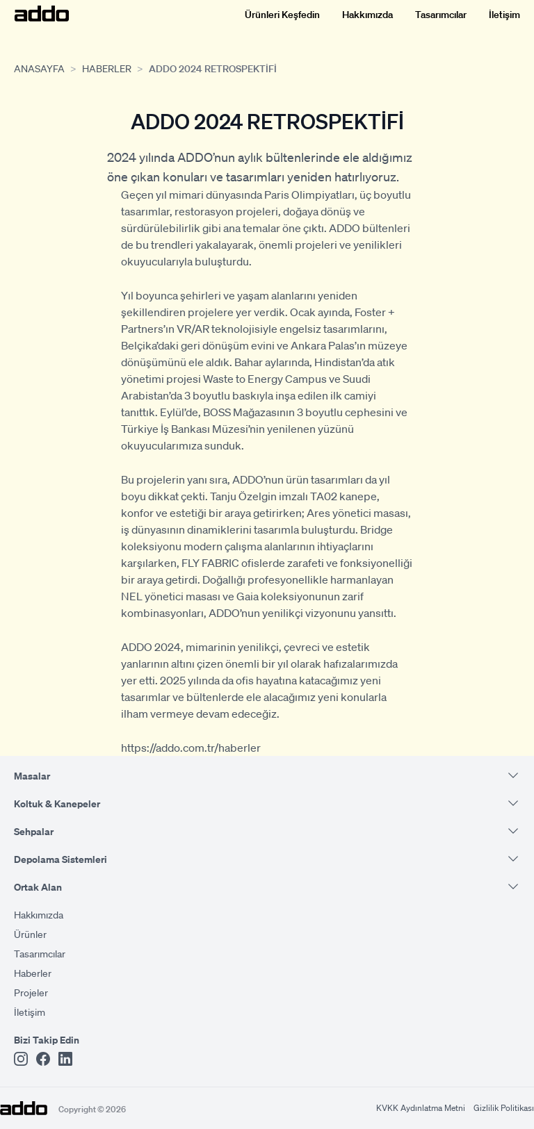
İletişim (504, 14)
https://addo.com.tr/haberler (191, 747)
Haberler (106, 68)
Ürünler (30, 934)
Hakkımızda (367, 14)
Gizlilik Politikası (504, 1108)
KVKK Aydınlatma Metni (420, 1108)
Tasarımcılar (441, 14)
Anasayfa (39, 68)
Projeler (31, 992)
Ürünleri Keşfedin (282, 14)
